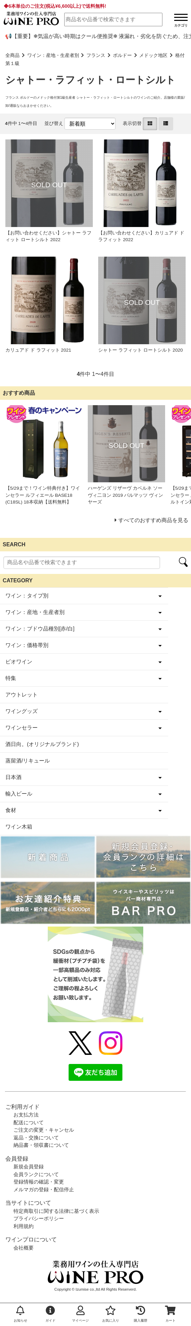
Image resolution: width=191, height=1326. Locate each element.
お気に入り (110, 1314)
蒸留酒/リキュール (27, 761)
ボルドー (122, 55)
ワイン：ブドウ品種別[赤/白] (39, 629)
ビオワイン (18, 662)
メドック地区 (153, 55)
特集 (10, 678)
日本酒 (13, 777)
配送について (28, 1122)
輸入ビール (18, 794)
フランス (95, 55)
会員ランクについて (36, 1174)
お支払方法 (26, 1115)
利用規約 (23, 1226)
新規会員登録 (28, 1166)
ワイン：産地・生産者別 (53, 55)
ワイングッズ (21, 711)
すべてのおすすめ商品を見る (153, 520)
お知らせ (20, 1314)
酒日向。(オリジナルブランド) (42, 744)
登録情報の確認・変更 (38, 1182)
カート (170, 1314)
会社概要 (23, 1248)
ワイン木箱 (18, 827)
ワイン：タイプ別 (26, 596)
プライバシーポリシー (38, 1218)
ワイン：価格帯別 (26, 645)
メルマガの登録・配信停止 (43, 1189)
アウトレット (21, 695)
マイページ (80, 1314)
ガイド (50, 1314)
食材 (10, 810)
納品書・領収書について (41, 1145)
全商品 (12, 55)
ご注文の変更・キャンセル (43, 1130)
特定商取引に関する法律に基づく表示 (56, 1211)
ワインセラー (21, 728)
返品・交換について (36, 1137)
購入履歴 (140, 1314)
